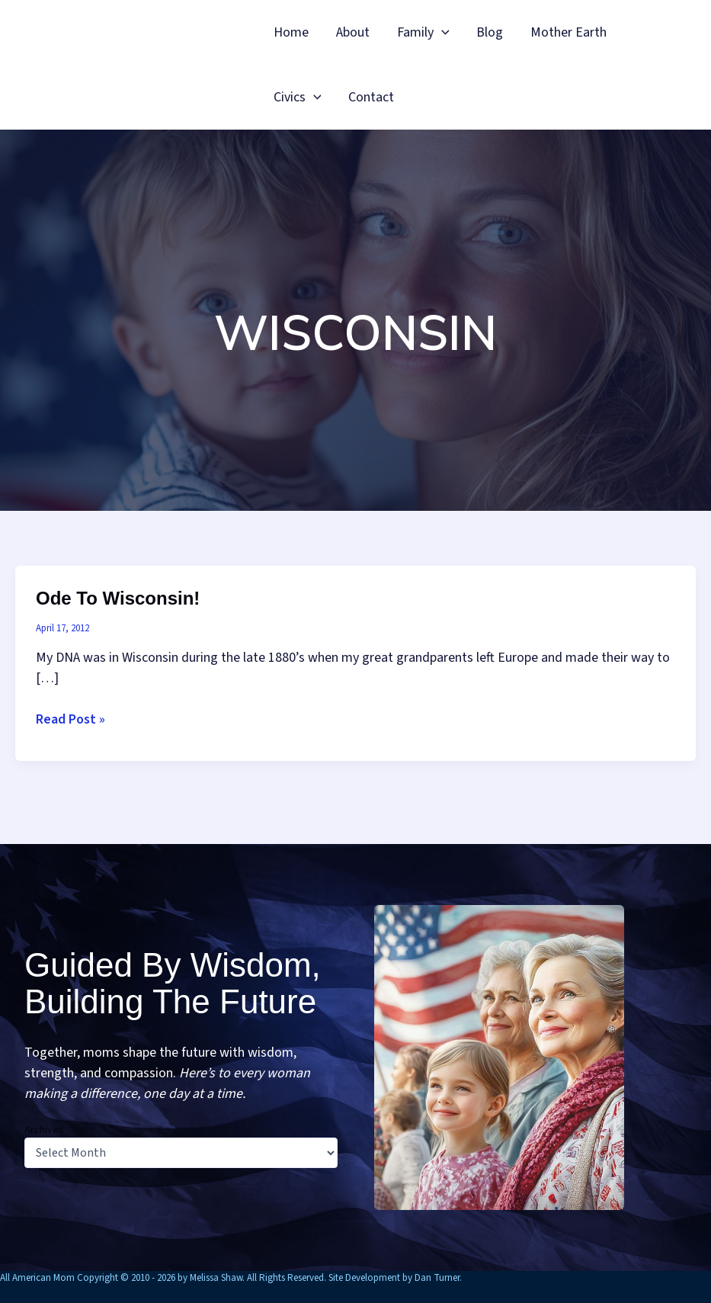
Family (423, 32)
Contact (371, 97)
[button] (442, 32)
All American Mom (145, 64)
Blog (489, 32)
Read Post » (70, 719)
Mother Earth (568, 32)
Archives (44, 1130)
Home (291, 32)
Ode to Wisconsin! (118, 598)
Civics (298, 97)
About (353, 32)
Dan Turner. (438, 1278)
